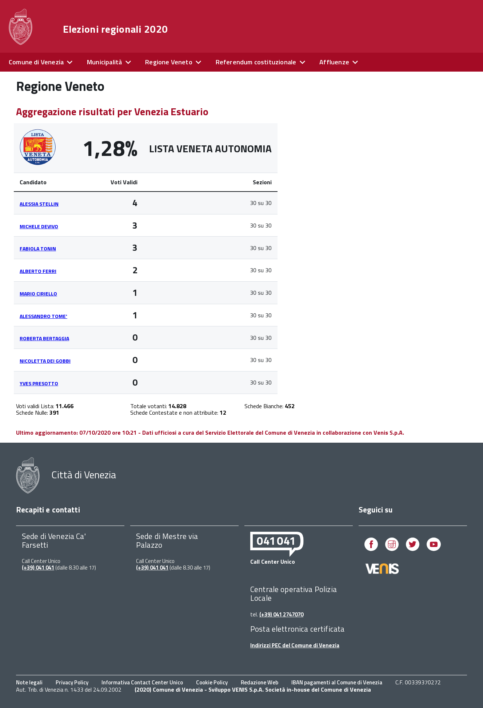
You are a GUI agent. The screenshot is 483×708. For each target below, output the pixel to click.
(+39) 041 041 (38, 567)
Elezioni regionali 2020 (115, 29)
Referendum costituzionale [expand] (256, 62)
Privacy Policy (72, 682)
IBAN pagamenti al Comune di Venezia (336, 682)
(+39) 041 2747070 (281, 614)
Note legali (29, 682)
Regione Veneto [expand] (168, 62)
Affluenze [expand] (334, 62)
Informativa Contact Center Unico (142, 682)
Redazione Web (259, 682)
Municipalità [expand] (104, 62)
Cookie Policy (212, 682)
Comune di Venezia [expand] (36, 62)
